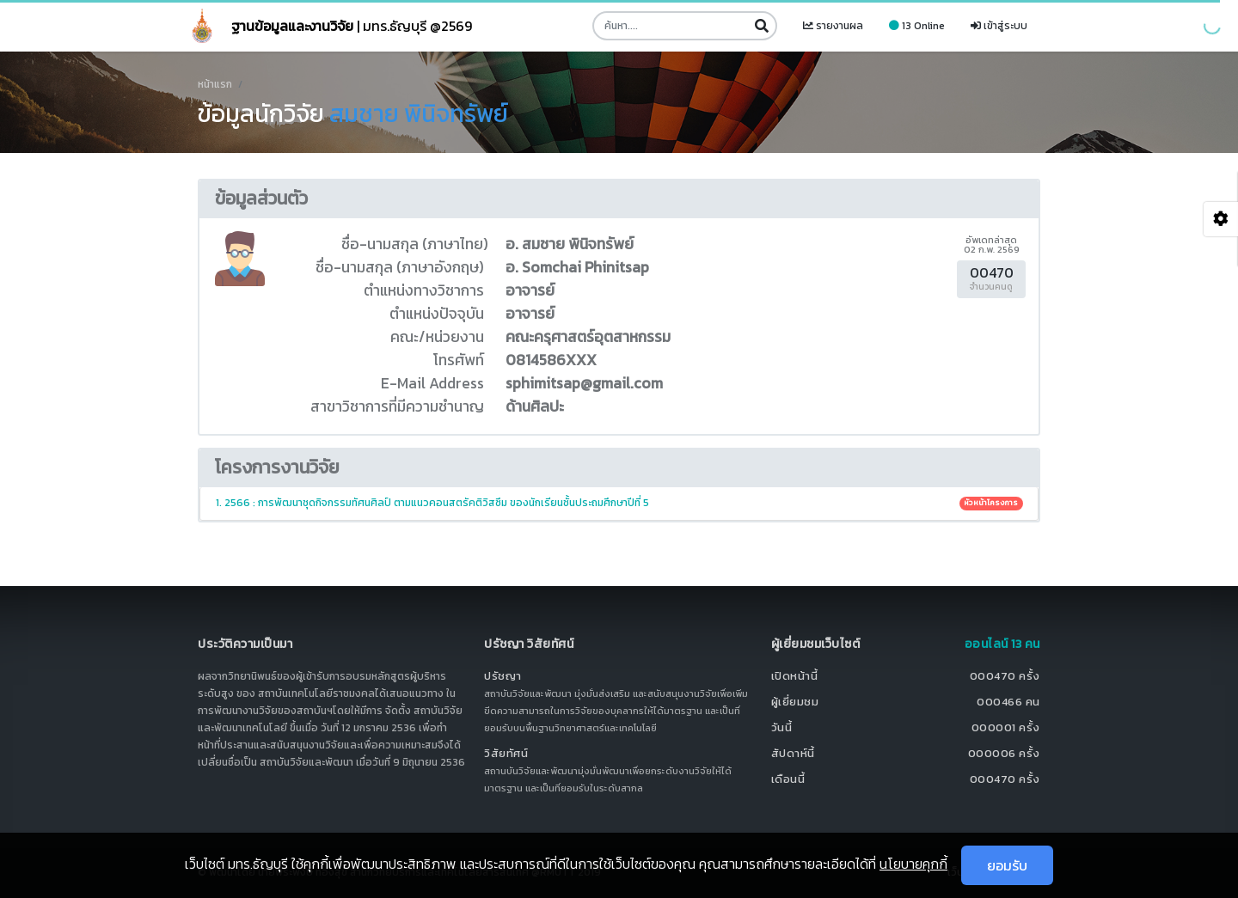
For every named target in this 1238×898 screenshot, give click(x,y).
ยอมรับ (1007, 865)
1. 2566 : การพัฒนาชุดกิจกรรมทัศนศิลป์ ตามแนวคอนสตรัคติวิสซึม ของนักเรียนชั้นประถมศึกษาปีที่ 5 (619, 502)
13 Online (917, 26)
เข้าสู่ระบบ (999, 26)
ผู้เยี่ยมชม (795, 701)
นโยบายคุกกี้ (913, 863)
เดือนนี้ (788, 779)
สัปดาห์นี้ (793, 753)
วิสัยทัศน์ (506, 753)
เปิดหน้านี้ (794, 676)
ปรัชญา (503, 676)
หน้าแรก (215, 84)
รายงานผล (833, 26)
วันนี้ (782, 727)
